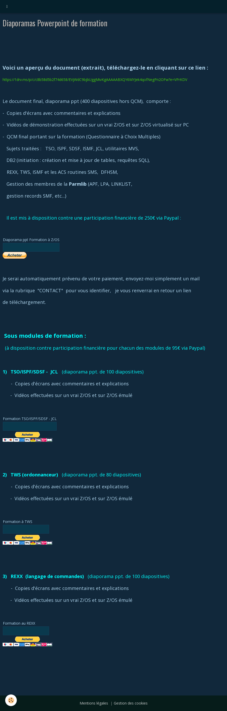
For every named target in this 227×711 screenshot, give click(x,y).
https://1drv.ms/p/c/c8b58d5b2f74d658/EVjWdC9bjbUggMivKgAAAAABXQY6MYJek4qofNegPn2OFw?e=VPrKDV (95, 79)
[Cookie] (11, 700)
